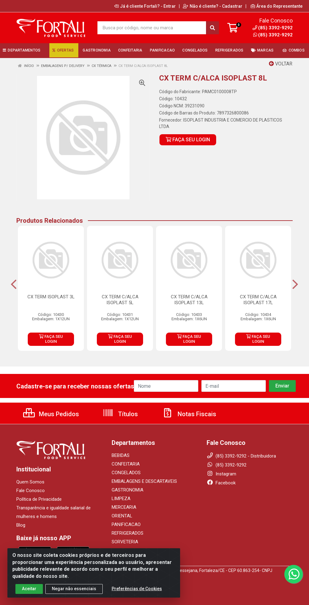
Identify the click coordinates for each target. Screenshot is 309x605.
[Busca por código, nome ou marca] (151, 27)
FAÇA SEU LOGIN (188, 140)
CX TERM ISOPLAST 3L (51, 297)
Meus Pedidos (51, 414)
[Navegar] (13, 284)
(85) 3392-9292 (273, 35)
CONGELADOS (126, 472)
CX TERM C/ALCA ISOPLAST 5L (120, 299)
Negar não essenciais (74, 594)
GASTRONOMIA (127, 490)
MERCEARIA (124, 507)
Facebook (221, 483)
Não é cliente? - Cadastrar (212, 6)
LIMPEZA (121, 498)
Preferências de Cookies (137, 594)
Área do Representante (277, 6)
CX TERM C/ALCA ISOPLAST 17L (258, 299)
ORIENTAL (122, 516)
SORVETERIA (125, 542)
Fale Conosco (30, 490)
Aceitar (29, 594)
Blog (20, 525)
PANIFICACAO (126, 524)
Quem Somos (30, 482)
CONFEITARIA (126, 464)
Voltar (280, 64)
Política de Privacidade (39, 499)
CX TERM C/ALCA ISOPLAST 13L (189, 299)
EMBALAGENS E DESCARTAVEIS (144, 481)
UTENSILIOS (124, 550)
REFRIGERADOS (127, 533)
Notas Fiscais (189, 414)
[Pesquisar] (212, 27)
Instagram (221, 474)
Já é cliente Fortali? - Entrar (145, 6)
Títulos (120, 414)
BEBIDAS (121, 455)
